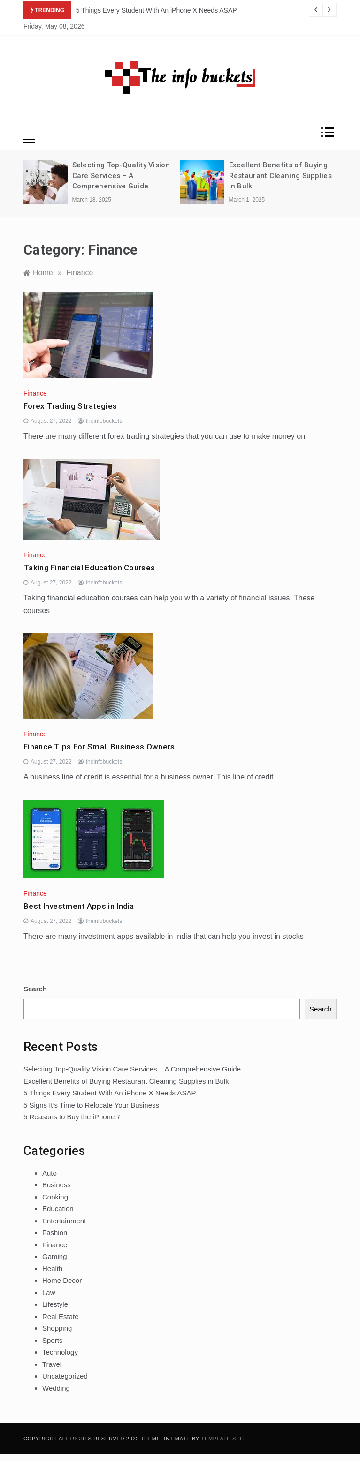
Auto (49, 1173)
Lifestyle (55, 1304)
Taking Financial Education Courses (89, 567)
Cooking (55, 1197)
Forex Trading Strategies (70, 406)
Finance (35, 393)
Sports (52, 1340)
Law (48, 1292)
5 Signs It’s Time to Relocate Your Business (91, 1105)
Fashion (54, 1232)
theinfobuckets (104, 421)
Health (52, 1269)
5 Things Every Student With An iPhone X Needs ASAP (156, 10)
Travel (51, 1364)
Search (35, 989)
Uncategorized (65, 1376)
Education (58, 1209)
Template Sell (223, 1438)
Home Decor (62, 1280)
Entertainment (64, 1221)
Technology (60, 1352)
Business (56, 1185)
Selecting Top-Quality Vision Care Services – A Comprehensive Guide (121, 175)
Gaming (54, 1256)
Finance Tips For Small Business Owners (99, 746)
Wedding (56, 1388)
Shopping (57, 1328)
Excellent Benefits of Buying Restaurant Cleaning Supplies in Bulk (280, 175)
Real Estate (60, 1316)
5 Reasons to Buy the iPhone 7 (72, 1117)
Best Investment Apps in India (78, 906)
